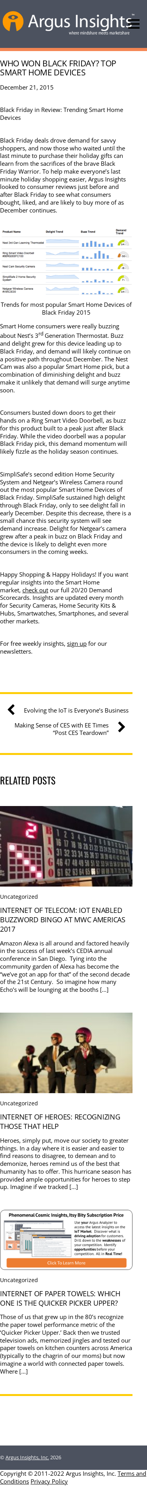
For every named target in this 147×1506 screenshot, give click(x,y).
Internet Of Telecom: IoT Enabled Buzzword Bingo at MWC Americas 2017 (62, 919)
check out (35, 590)
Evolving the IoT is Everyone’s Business (71, 711)
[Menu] (134, 24)
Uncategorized (19, 896)
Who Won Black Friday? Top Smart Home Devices (58, 67)
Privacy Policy (49, 1481)
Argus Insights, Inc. (27, 1457)
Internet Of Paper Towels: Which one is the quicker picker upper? (60, 1298)
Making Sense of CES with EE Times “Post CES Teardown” (67, 729)
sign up (77, 643)
